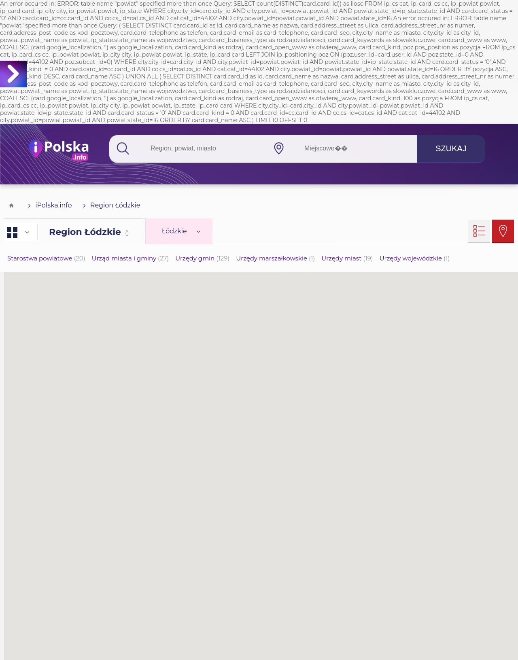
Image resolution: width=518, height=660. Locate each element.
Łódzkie (181, 231)
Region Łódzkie (111, 205)
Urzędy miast (347, 258)
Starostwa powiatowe (46, 258)
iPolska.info (50, 205)
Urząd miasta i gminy (130, 258)
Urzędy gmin (202, 258)
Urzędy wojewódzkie (415, 258)
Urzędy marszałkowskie (275, 258)
